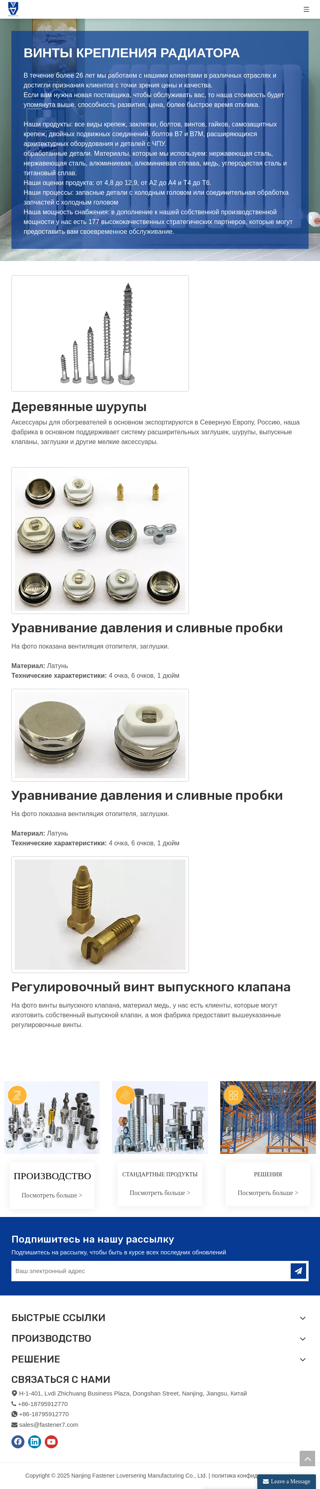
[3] (100, 735)
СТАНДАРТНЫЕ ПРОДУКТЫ (159, 1174)
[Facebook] (17, 1441)
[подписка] (298, 1271)
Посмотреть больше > (52, 1195)
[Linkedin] (34, 1441)
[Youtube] (51, 1441)
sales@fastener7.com (48, 1424)
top (307, 1458)
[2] (100, 540)
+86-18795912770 (44, 1414)
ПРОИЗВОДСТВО (52, 1176)
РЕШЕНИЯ (268, 1174)
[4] (100, 914)
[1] (100, 333)
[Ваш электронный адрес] (145, 1271)
